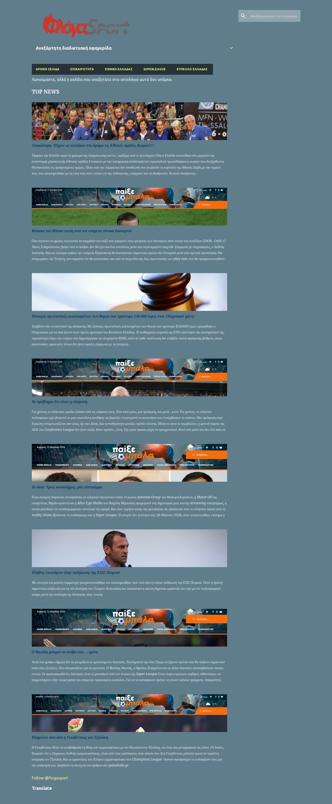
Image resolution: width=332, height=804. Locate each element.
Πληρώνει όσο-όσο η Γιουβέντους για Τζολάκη (70, 737)
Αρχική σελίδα (47, 69)
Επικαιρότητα (82, 69)
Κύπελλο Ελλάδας (192, 69)
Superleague (154, 69)
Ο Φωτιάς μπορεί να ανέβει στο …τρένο (65, 652)
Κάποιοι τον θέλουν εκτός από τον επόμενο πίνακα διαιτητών (82, 231)
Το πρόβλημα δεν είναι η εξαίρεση (59, 402)
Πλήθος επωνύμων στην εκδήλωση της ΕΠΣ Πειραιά (76, 572)
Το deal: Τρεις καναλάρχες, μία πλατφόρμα (67, 487)
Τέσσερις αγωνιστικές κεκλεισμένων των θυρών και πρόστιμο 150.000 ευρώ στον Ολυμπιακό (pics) (113, 316)
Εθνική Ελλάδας (118, 69)
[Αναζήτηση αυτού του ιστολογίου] (274, 16)
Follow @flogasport (50, 778)
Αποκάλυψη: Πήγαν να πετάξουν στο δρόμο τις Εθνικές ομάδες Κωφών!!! (93, 145)
